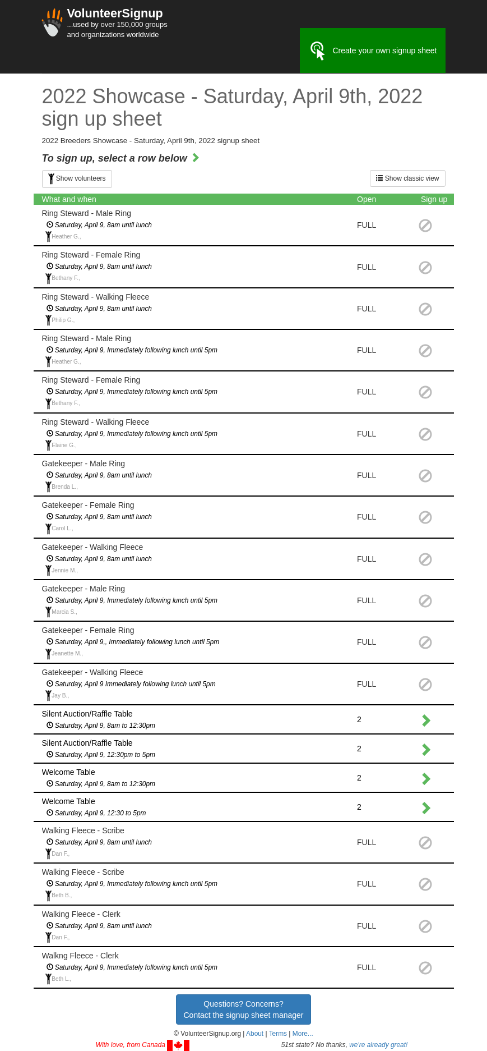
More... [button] (303, 1034)
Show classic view (407, 178)
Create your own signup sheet (372, 51)
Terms (278, 1034)
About (254, 1034)
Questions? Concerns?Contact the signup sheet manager (243, 1009)
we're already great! (378, 1045)
